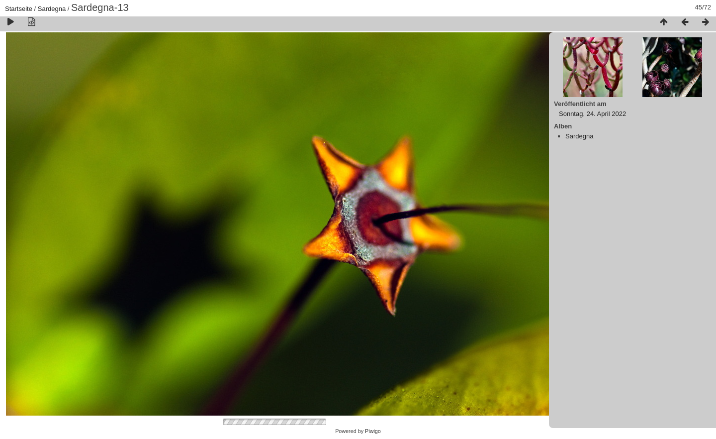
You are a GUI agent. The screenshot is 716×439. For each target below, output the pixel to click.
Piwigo (373, 431)
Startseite (18, 8)
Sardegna (52, 8)
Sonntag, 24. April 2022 (592, 113)
